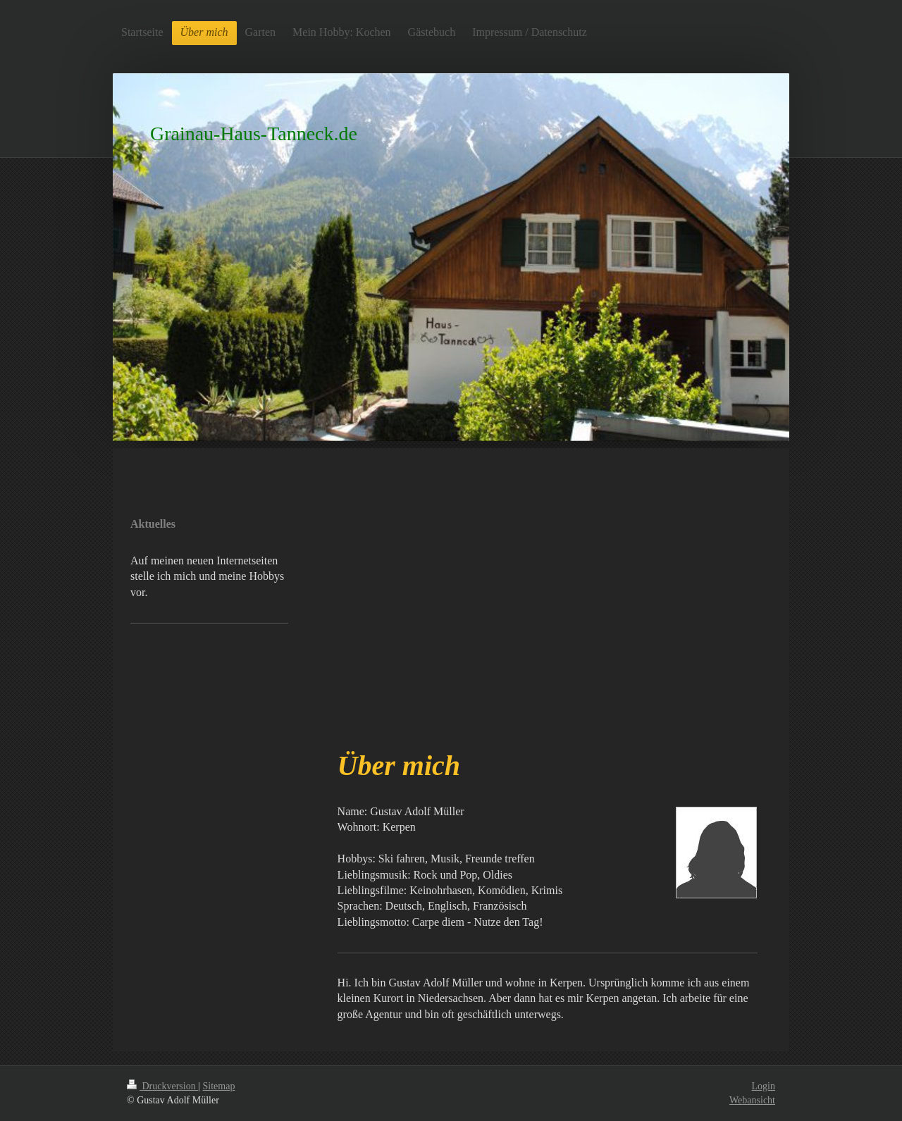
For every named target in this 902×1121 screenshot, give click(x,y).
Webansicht (752, 1100)
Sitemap (219, 1086)
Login (763, 1086)
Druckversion (162, 1086)
